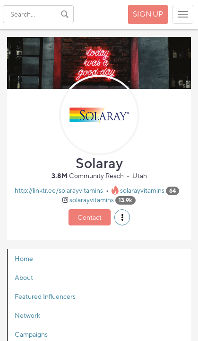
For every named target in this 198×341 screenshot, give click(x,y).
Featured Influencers (45, 296)
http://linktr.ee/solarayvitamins (59, 190)
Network (27, 315)
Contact (89, 217)
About (24, 277)
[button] (122, 217)
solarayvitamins (142, 190)
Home (24, 258)
